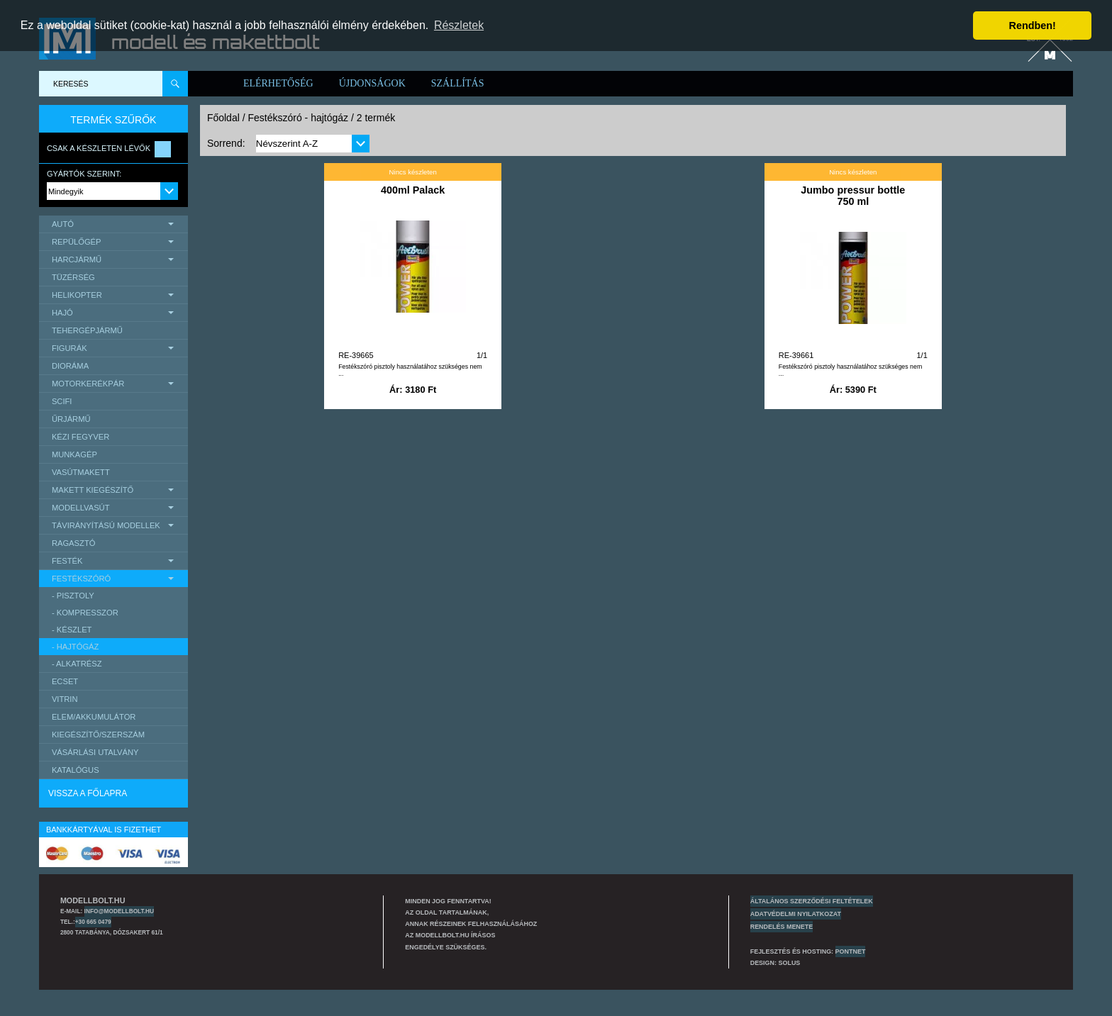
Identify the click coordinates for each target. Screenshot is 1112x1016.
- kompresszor (85, 612)
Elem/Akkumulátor (94, 717)
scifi (62, 401)
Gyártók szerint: (84, 173)
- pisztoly (73, 595)
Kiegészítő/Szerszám (98, 734)
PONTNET (850, 951)
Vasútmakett (81, 472)
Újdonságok (372, 83)
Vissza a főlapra (87, 793)
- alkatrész (77, 663)
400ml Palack (413, 190)
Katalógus (75, 770)
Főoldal (223, 117)
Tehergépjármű (87, 330)
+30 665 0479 (93, 921)
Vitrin (65, 699)
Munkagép (74, 454)
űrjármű (71, 419)
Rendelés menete (781, 926)
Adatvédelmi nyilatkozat (795, 913)
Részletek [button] (459, 25)
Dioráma (70, 366)
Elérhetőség (278, 83)
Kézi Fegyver (80, 436)
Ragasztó (74, 543)
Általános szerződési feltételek (811, 901)
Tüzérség (73, 277)
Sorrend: (226, 143)
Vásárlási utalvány (95, 752)
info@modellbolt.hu (119, 911)
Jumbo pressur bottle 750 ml (853, 195)
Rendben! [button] (1032, 25)
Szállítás (457, 83)
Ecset (65, 681)
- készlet (72, 629)
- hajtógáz (75, 646)
